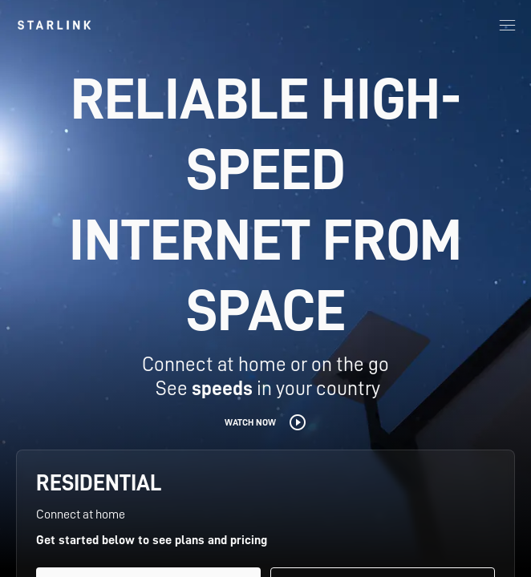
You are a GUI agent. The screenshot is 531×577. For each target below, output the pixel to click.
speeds (222, 388)
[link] (54, 25)
